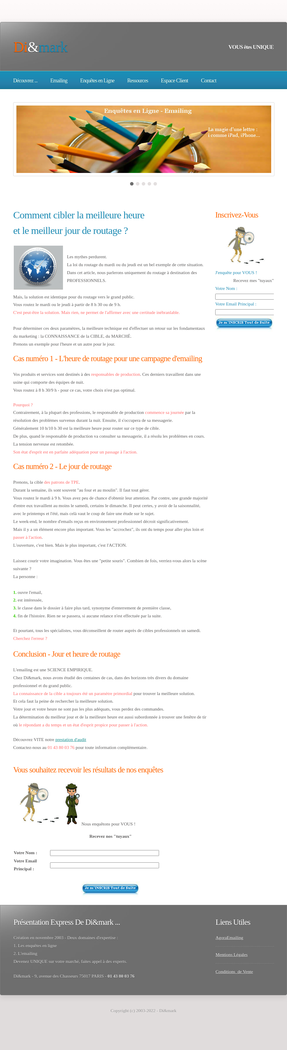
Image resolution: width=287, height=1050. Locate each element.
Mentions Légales (231, 954)
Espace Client (174, 80)
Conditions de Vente (234, 971)
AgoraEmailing (229, 937)
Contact (208, 80)
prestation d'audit (70, 739)
